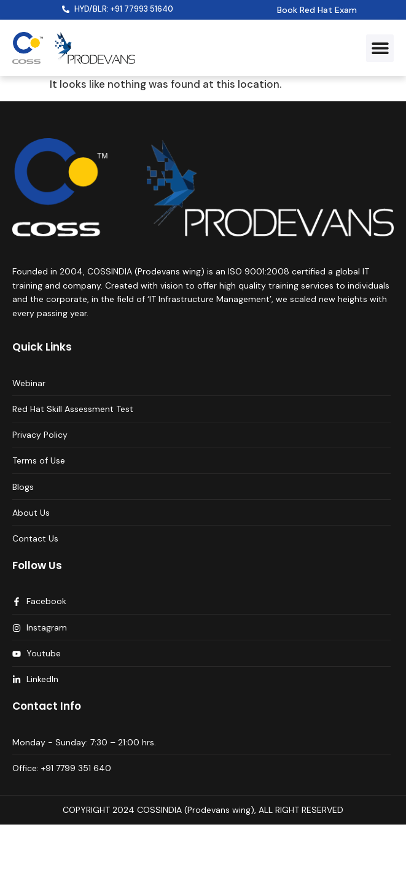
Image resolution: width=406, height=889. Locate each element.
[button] (380, 48)
